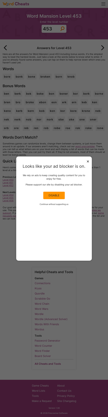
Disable (54, 195)
